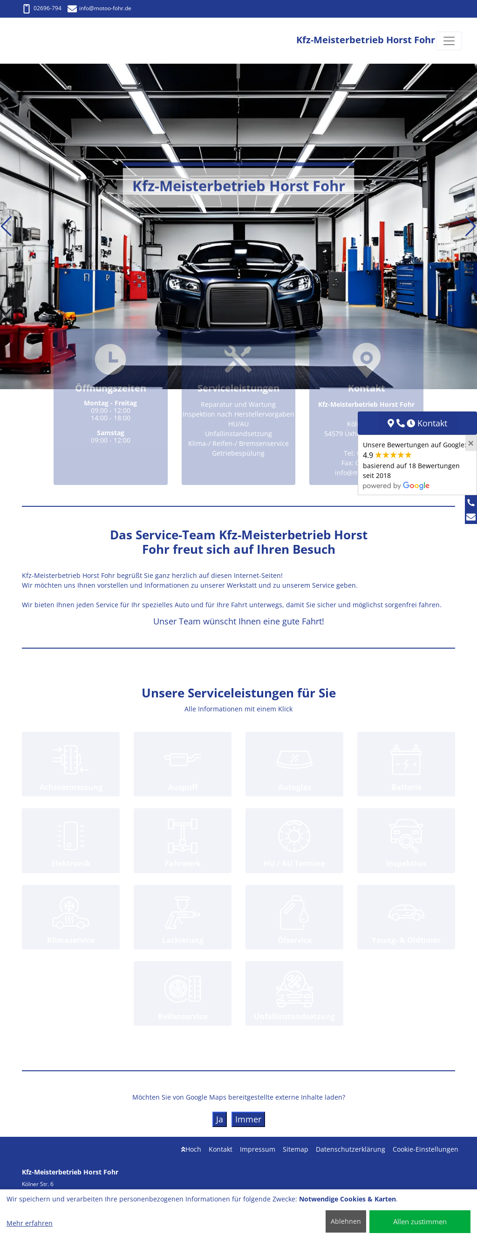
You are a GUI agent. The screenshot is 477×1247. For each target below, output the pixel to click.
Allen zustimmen (420, 1221)
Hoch (191, 1149)
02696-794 (41, 8)
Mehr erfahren (30, 1223)
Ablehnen (346, 1221)
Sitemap (295, 1149)
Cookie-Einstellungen (425, 1149)
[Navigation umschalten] (449, 41)
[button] (6, 226)
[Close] (471, 443)
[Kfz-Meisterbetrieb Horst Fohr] (49, 41)
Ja (219, 1119)
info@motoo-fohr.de (99, 8)
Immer (248, 1119)
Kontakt (220, 1149)
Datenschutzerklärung (350, 1149)
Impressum (257, 1149)
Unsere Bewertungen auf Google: (414, 465)
